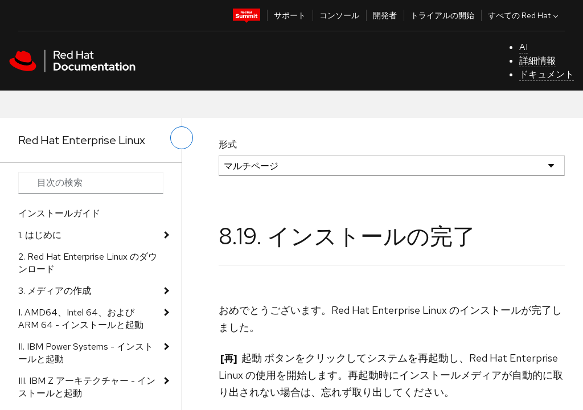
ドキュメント (546, 74)
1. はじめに (39, 235)
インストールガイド (59, 213)
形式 (228, 144)
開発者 (385, 15)
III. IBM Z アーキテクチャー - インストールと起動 (86, 387)
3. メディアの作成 (54, 291)
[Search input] (90, 183)
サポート (290, 15)
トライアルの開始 (442, 15)
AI (523, 47)
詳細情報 (537, 61)
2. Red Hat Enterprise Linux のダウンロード (87, 263)
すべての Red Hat (524, 15)
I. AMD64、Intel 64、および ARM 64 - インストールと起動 (80, 318)
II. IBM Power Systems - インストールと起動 (85, 353)
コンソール (339, 15)
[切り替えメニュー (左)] (181, 137)
